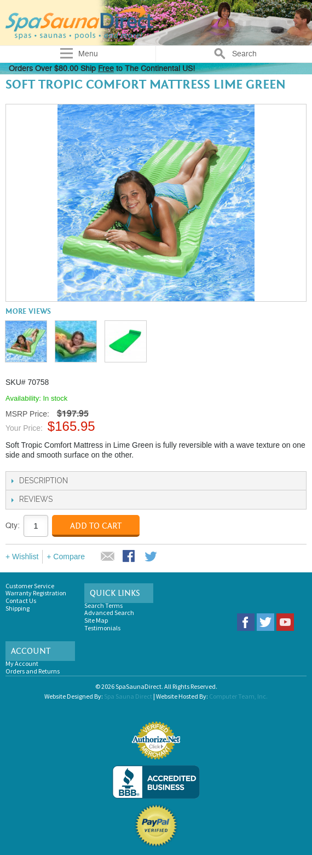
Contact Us (20, 600)
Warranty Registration (35, 593)
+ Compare (66, 556)
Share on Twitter (152, 557)
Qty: (12, 525)
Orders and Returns (32, 671)
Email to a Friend (108, 557)
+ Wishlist (21, 556)
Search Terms (103, 605)
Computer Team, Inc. (238, 696)
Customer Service (29, 586)
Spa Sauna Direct (128, 696)
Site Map (96, 620)
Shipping (17, 608)
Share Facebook (130, 557)
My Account (21, 663)
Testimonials (102, 628)
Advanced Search (109, 612)
